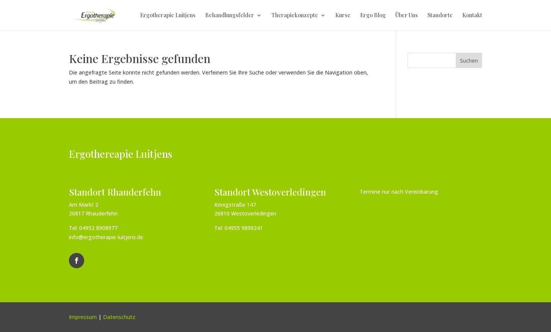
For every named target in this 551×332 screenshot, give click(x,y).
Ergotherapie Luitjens (168, 16)
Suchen (469, 60)
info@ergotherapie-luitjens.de (106, 237)
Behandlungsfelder (229, 16)
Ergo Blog (373, 16)
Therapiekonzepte (294, 16)
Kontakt (472, 16)
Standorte (440, 16)
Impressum (83, 317)
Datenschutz (119, 317)
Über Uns (406, 16)
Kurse (342, 16)
